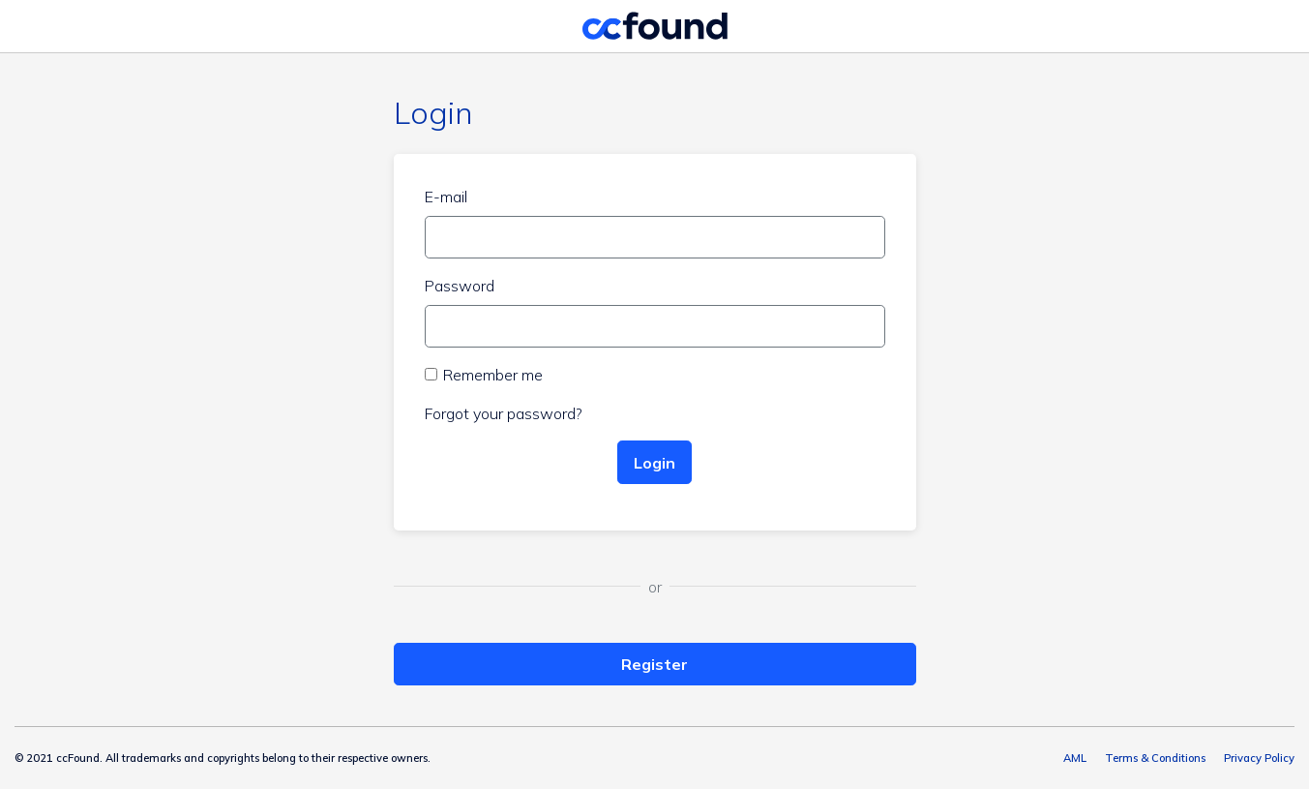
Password (459, 285)
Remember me (493, 374)
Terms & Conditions (1155, 758)
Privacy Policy (1259, 758)
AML (1074, 758)
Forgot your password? (503, 413)
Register (654, 664)
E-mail (446, 196)
